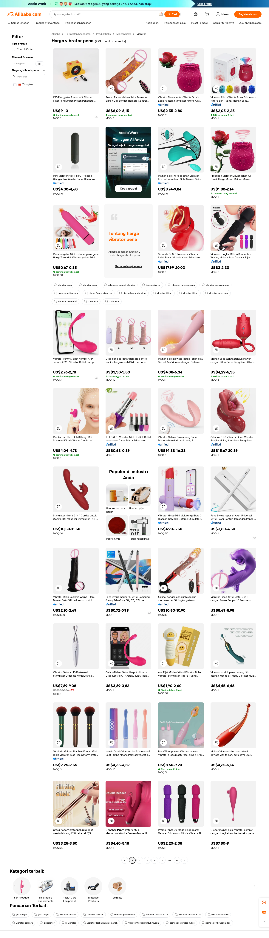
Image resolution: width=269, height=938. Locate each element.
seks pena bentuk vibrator (119, 284)
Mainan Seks (123, 33)
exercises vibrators (66, 293)
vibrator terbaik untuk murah (100, 922)
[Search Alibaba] (104, 14)
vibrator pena (63, 284)
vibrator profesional (122, 914)
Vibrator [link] (141, 33)
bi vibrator (47, 922)
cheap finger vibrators (98, 293)
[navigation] (28, 447)
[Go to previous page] (124, 860)
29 (177, 860)
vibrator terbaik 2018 (155, 914)
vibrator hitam (162, 293)
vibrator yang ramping (181, 284)
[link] (264, 902)
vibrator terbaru (218, 914)
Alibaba (56, 33)
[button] (160, 14)
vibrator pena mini (216, 293)
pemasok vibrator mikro (180, 922)
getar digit (19, 914)
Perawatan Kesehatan (78, 33)
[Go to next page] (184, 860)
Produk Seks (103, 33)
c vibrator (91, 301)
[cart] (208, 14)
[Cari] (172, 14)
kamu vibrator (151, 284)
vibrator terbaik (66, 914)
